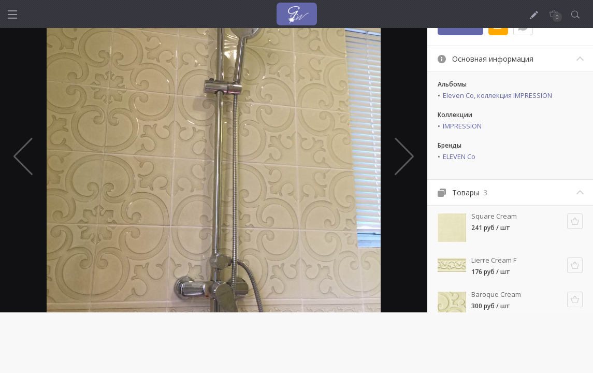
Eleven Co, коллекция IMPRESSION (497, 95)
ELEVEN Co (459, 156)
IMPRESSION (462, 126)
